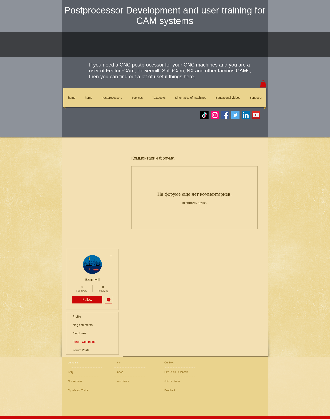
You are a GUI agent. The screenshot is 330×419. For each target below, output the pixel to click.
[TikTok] (204, 115)
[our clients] (128, 381)
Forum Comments (84, 341)
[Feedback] (177, 390)
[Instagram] (215, 115)
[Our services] (79, 381)
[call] (132, 363)
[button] (263, 83)
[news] (129, 372)
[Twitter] (235, 115)
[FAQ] (85, 372)
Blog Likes (79, 333)
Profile (77, 316)
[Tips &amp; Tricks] (80, 390)
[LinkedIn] (246, 115)
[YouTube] (256, 115)
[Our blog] (174, 363)
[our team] (84, 363)
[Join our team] (186, 381)
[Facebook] (225, 115)
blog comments (83, 325)
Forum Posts (81, 350)
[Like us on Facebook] (183, 372)
